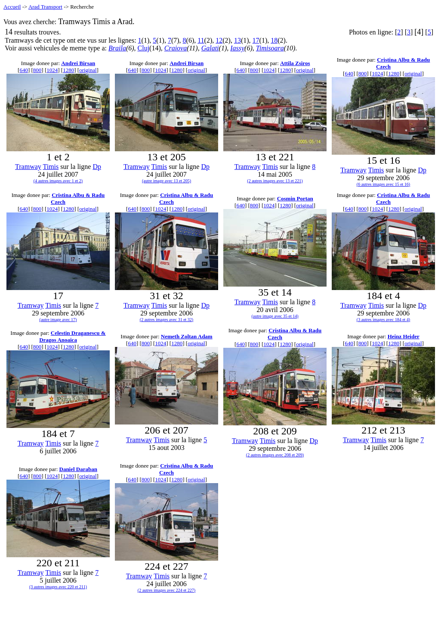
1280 (68, 70)
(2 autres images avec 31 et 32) (166, 319)
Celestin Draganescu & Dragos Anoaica (72, 336)
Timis (51, 166)
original (87, 70)
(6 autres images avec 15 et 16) (383, 184)
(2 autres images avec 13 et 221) (274, 180)
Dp (97, 166)
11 (200, 40)
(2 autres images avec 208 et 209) (275, 455)
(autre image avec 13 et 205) (166, 180)
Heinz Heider (403, 336)
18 (274, 40)
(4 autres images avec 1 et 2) (58, 180)
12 (219, 40)
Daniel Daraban (78, 469)
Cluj (144, 48)
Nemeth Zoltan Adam (187, 336)
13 (237, 40)
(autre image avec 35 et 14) (274, 316)
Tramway (28, 166)
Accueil (12, 6)
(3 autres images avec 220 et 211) (58, 586)
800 (37, 70)
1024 (52, 70)
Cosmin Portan (295, 198)
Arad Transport (45, 6)
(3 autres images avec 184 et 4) (383, 319)
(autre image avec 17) (58, 319)
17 (256, 40)
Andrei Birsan (78, 63)
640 (23, 70)
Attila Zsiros (295, 63)
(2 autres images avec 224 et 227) (166, 590)
